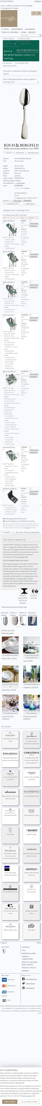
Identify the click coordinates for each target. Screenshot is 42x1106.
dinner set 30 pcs (11, 282)
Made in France (9, 44)
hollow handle (13, 564)
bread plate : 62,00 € (9, 690)
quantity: (6, 201)
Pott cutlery (10, 831)
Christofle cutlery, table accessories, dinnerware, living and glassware (31, 757)
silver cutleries (9, 38)
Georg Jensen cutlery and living (10, 737)
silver (19, 545)
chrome (31, 569)
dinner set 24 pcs (11, 251)
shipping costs (29, 953)
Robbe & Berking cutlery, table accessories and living (10, 756)
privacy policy (29, 968)
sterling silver (28, 576)
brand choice (17, 6)
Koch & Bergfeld (27, 6)
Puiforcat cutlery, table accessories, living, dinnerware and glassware (31, 738)
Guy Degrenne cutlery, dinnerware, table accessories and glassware (10, 853)
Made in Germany (22, 41)
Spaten (16, 8)
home (2, 6)
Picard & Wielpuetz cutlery (10, 889)
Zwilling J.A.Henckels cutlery (31, 909)
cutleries (8, 6)
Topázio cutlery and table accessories (31, 775)
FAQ (23, 950)
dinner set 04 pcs (11, 221)
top (38, 943)
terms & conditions (27, 958)
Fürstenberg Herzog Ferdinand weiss (31, 648)
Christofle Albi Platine (10, 646)
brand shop (8, 63)
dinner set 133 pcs (11, 371)
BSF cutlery (31, 927)
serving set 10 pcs (11, 447)
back (4, 943)
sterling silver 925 (7, 8)
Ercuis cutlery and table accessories (10, 775)
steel (20, 566)
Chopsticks (8, 41)
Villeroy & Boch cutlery (10, 927)
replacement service (11, 46)
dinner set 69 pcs (11, 315)
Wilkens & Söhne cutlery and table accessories (10, 794)
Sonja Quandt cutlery (10, 812)
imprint (25, 971)
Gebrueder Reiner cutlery (31, 812)
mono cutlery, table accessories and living (10, 871)
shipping (27, 188)
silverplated (20, 183)
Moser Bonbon (31, 704)
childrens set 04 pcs (11, 489)
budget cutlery (26, 44)
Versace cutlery (31, 889)
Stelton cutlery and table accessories (31, 871)
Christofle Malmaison (31, 675)
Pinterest (30, 988)
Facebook (30, 979)
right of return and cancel (29, 963)
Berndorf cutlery (31, 831)
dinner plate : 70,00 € (9, 658)
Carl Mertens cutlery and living (10, 909)
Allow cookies (9, 1102)
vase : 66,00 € (27, 661)
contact (26, 947)
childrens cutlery (24, 38)
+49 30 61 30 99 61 (7, 1)
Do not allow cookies (29, 1102)
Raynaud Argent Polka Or (10, 677)
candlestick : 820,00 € (30, 687)
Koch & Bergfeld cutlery (31, 793)
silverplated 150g (22, 63)
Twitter (29, 984)
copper (16, 549)
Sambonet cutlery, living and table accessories (31, 852)
